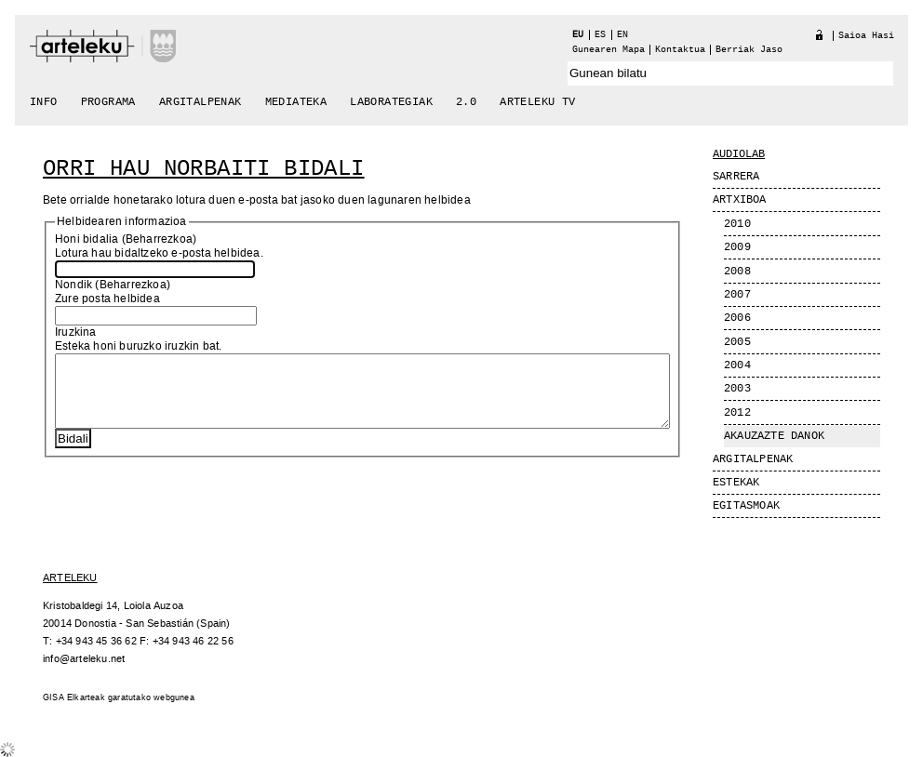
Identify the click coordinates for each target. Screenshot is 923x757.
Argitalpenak (200, 102)
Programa (108, 102)
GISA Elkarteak (74, 698)
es (600, 35)
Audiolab (739, 154)
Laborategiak (391, 102)
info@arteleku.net (84, 659)
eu (577, 35)
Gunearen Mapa (608, 50)
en (622, 35)
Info (44, 102)
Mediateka (296, 102)
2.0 (466, 102)
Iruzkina (76, 332)
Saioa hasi (866, 36)
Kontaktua (680, 50)
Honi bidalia (86, 239)
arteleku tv (537, 102)
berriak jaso (749, 50)
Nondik (73, 285)
